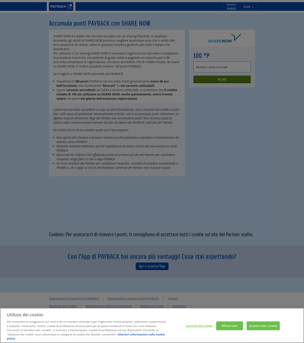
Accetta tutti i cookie (263, 326)
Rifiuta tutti (230, 326)
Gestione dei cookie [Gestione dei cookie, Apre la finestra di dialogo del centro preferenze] (199, 326)
